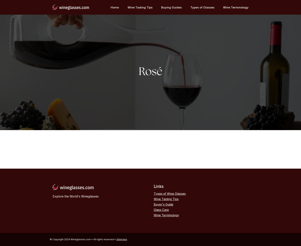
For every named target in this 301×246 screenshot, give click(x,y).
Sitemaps (121, 239)
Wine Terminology (236, 7)
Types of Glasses (202, 7)
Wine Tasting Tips (140, 7)
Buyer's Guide (163, 204)
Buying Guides (171, 7)
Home (115, 7)
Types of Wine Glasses (170, 194)
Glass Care (161, 210)
